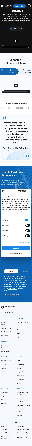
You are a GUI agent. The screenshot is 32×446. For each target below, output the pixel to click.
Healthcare (20, 411)
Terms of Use (4, 429)
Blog (2, 396)
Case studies (4, 392)
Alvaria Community (22, 326)
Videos (19, 383)
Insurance (19, 415)
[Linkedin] (16, 422)
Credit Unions (20, 398)
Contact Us (6, 312)
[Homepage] (6, 6)
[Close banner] (29, 191)
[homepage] (8, 307)
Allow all (16, 248)
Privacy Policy (12, 288)
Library (19, 360)
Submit (11, 271)
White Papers (20, 375)
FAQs (2, 399)
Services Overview (6, 360)
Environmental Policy (22, 433)
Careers (19, 330)
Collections (20, 401)
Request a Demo (19, 6)
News (18, 333)
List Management (6, 331)
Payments (4, 426)
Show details (23, 242)
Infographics (20, 372)
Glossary (3, 403)
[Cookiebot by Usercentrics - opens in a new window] (19, 191)
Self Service (4, 335)
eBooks (19, 368)
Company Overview (22, 322)
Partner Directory (5, 351)
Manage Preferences (16, 253)
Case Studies (20, 379)
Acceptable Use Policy (23, 429)
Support (3, 364)
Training (3, 368)
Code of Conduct (6, 433)
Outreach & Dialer (6, 328)
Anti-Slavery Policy (22, 437)
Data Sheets (20, 364)
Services (3, 372)
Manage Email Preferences (12, 295)
